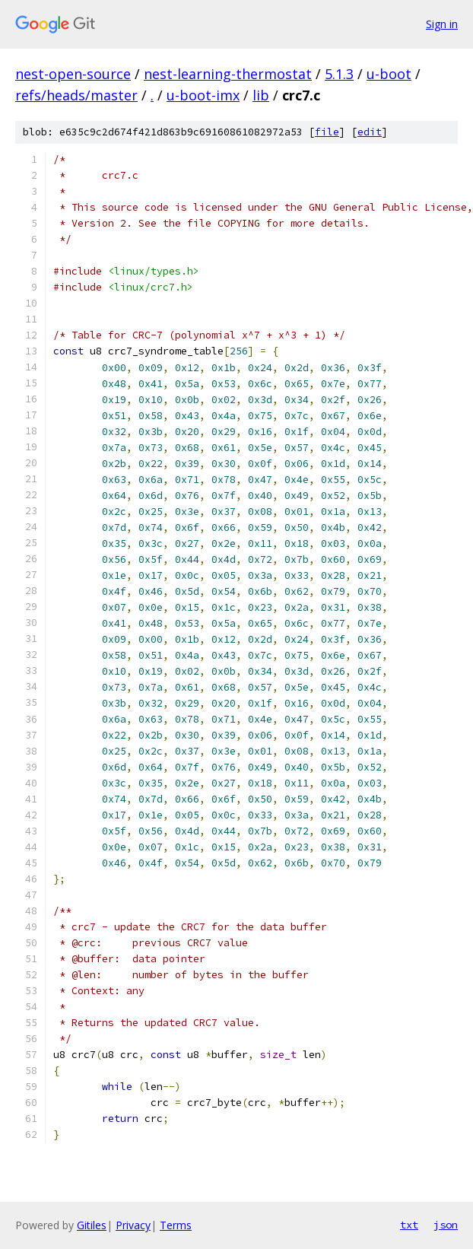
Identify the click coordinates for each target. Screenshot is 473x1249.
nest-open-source (73, 74)
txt (409, 1225)
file (327, 132)
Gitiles (91, 1225)
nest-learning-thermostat (228, 74)
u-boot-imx (203, 95)
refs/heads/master (76, 95)
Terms (176, 1225)
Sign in (442, 24)
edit (369, 132)
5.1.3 (339, 74)
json (445, 1225)
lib (260, 95)
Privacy (133, 1225)
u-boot (389, 74)
